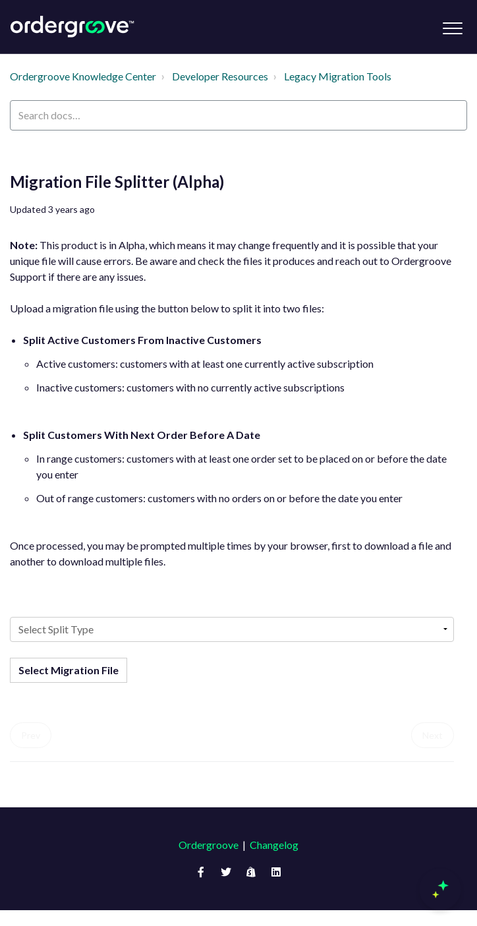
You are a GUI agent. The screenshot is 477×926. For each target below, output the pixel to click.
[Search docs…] (238, 115)
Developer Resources (220, 76)
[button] (452, 28)
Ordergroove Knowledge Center (83, 76)
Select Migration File (68, 670)
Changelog (274, 844)
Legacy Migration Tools (337, 76)
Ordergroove (208, 844)
